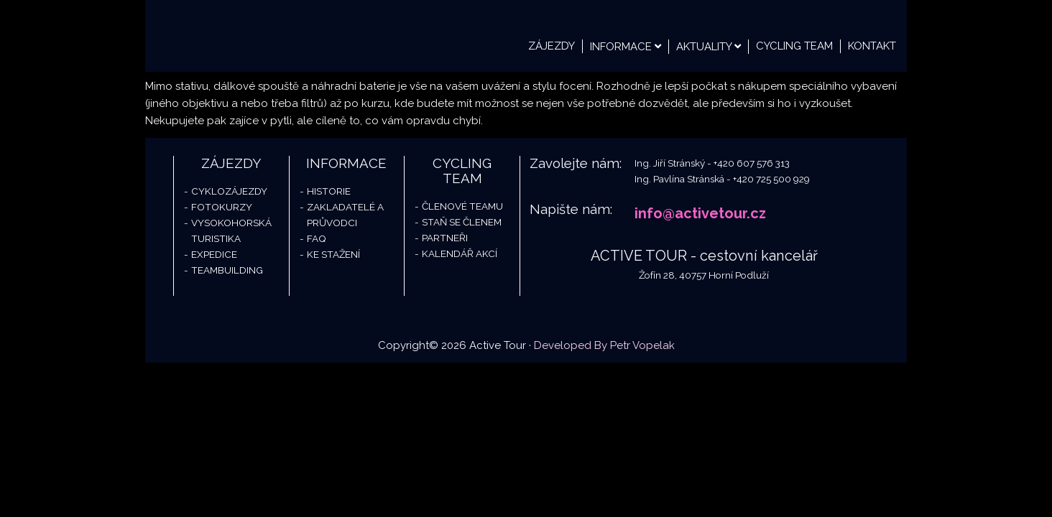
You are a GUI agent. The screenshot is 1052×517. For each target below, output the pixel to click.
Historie (329, 191)
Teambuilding (227, 270)
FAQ (316, 238)
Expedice (214, 254)
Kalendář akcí (459, 253)
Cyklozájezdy (229, 191)
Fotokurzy (221, 207)
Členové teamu (462, 206)
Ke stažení (333, 254)
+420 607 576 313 (752, 163)
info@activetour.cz (700, 213)
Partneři (445, 237)
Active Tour (253, 36)
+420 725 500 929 (771, 179)
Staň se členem (462, 222)
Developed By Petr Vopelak (604, 345)
